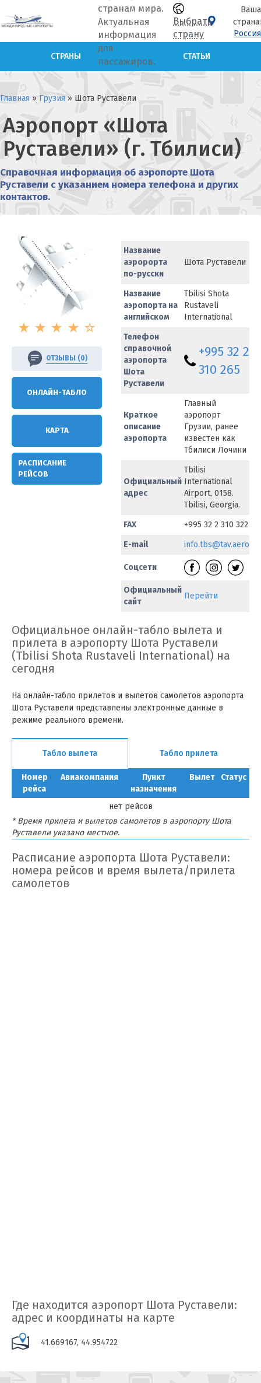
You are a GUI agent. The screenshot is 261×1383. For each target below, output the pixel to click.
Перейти (201, 596)
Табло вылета (70, 753)
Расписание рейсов (42, 468)
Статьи (196, 56)
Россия (247, 33)
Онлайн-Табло (57, 392)
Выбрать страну (192, 21)
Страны (66, 56)
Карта (57, 430)
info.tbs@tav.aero (216, 544)
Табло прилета (189, 753)
